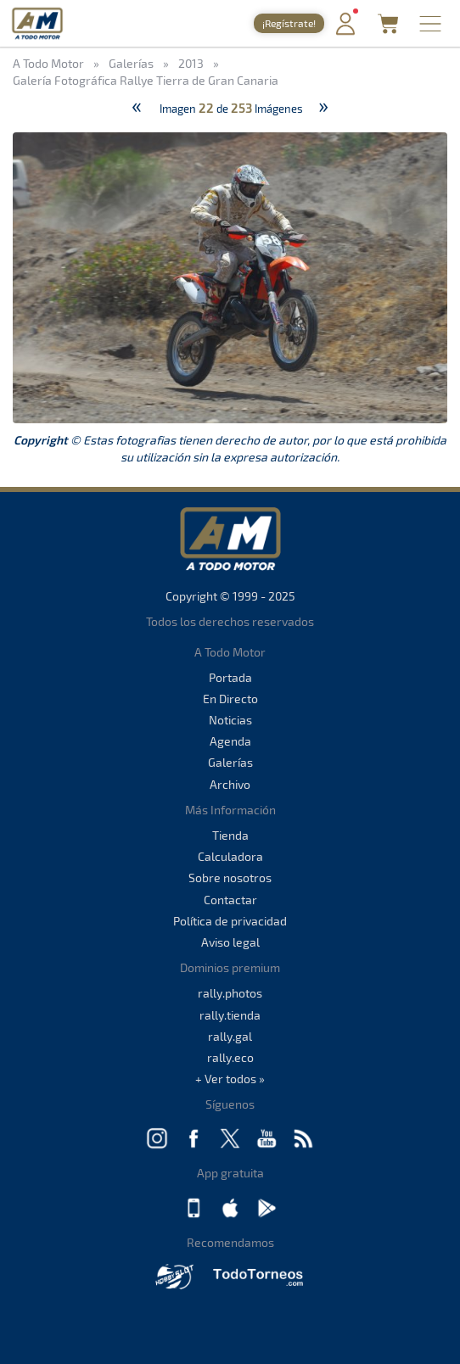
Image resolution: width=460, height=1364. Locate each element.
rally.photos (230, 993)
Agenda (230, 741)
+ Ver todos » (230, 1078)
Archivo (230, 784)
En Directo (230, 698)
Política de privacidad (230, 921)
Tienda (230, 835)
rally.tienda (230, 1015)
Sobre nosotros (230, 877)
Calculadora (230, 856)
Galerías (230, 762)
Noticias (230, 720)
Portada (230, 677)
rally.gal (230, 1036)
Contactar (230, 899)
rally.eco (230, 1057)
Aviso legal (230, 942)
